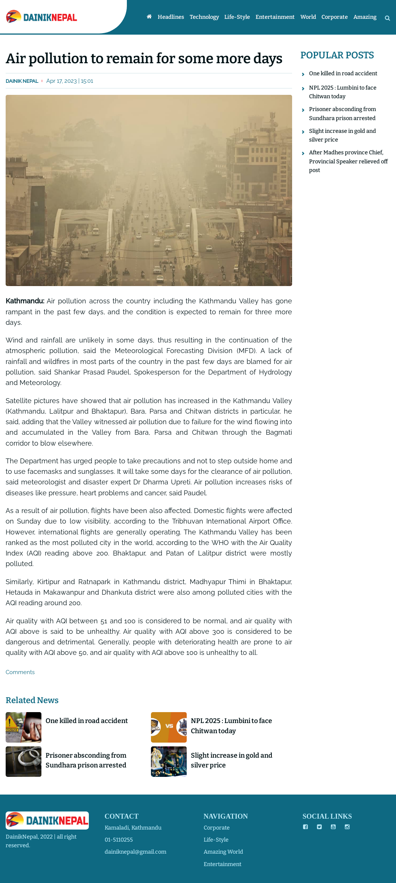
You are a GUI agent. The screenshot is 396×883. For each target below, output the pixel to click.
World (308, 17)
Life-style (237, 17)
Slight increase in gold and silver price (232, 760)
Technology (204, 17)
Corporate (334, 17)
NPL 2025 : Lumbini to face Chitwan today (231, 726)
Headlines (171, 17)
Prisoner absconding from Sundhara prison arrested (86, 760)
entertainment (222, 864)
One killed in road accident (87, 721)
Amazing (364, 17)
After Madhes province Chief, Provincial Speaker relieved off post (348, 161)
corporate (217, 827)
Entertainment (275, 17)
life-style (216, 839)
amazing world (223, 851)
